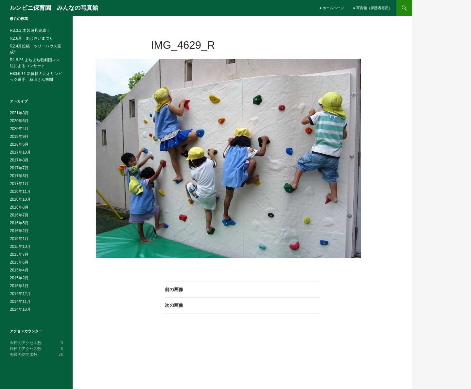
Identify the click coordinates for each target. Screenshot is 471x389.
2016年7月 (19, 215)
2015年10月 (20, 246)
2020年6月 (19, 121)
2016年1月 (19, 238)
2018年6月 (19, 144)
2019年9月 (19, 136)
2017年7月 (19, 168)
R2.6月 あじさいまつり (31, 38)
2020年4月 (19, 128)
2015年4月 (19, 270)
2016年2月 (19, 231)
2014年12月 (20, 293)
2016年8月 (19, 207)
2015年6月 (19, 262)
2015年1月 (19, 286)
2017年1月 (19, 183)
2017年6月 (19, 176)
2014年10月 (20, 309)
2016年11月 (20, 191)
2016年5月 (19, 223)
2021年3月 (19, 113)
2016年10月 (20, 199)
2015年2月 (19, 278)
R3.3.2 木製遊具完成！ (30, 30)
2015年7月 (19, 254)
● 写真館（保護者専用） (372, 8)
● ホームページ (332, 8)
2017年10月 (20, 152)
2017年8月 (19, 160)
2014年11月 (20, 301)
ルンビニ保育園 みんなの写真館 (54, 8)
